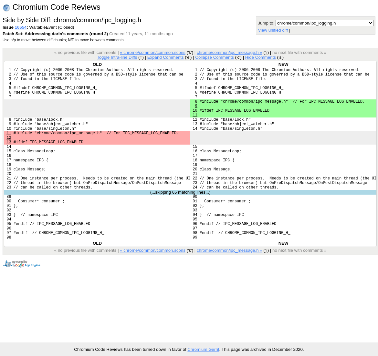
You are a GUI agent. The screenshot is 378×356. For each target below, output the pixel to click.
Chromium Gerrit (203, 349)
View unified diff (273, 30)
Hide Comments (260, 57)
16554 (21, 27)
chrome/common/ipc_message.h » (229, 52)
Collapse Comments (214, 57)
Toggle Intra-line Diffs (117, 57)
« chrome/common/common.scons (152, 52)
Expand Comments (165, 57)
